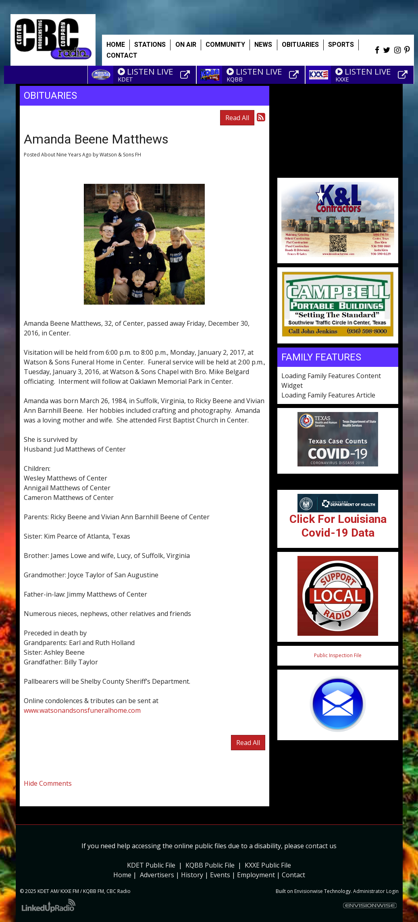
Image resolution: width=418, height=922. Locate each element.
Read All (237, 117)
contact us (321, 845)
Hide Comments (48, 783)
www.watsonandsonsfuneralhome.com (82, 710)
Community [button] (225, 44)
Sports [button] (341, 44)
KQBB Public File (210, 865)
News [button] (263, 44)
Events (220, 874)
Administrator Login (376, 891)
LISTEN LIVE (145, 71)
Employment (256, 874)
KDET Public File (151, 865)
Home (115, 44)
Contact (293, 874)
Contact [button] (121, 55)
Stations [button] (150, 44)
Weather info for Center (337, 174)
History (192, 874)
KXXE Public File (268, 865)
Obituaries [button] (300, 44)
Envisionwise (308, 891)
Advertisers (157, 874)
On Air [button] (185, 44)
